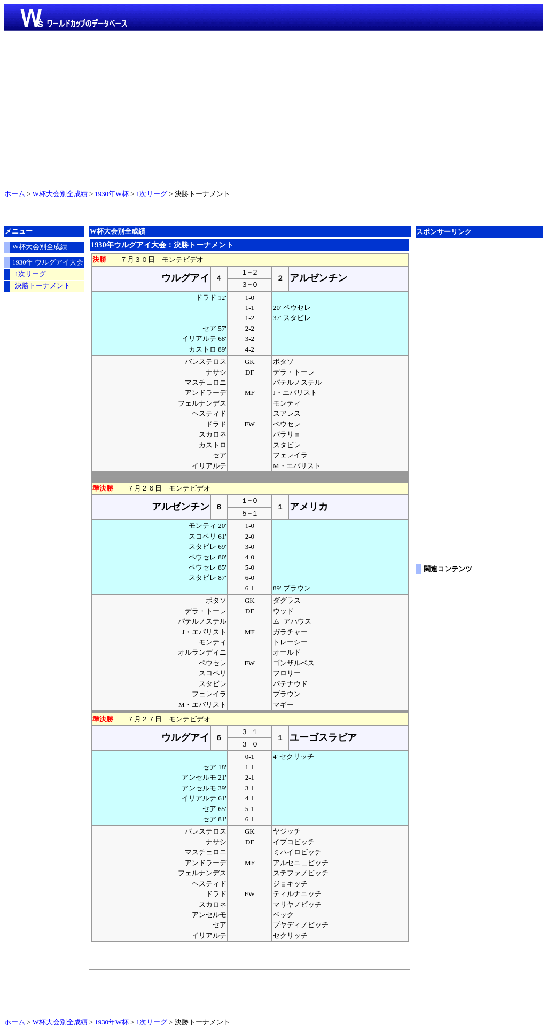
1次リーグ (151, 194)
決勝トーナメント (43, 286)
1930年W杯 (112, 194)
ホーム (14, 194)
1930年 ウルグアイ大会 (47, 262)
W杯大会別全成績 (60, 194)
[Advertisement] (273, 108)
